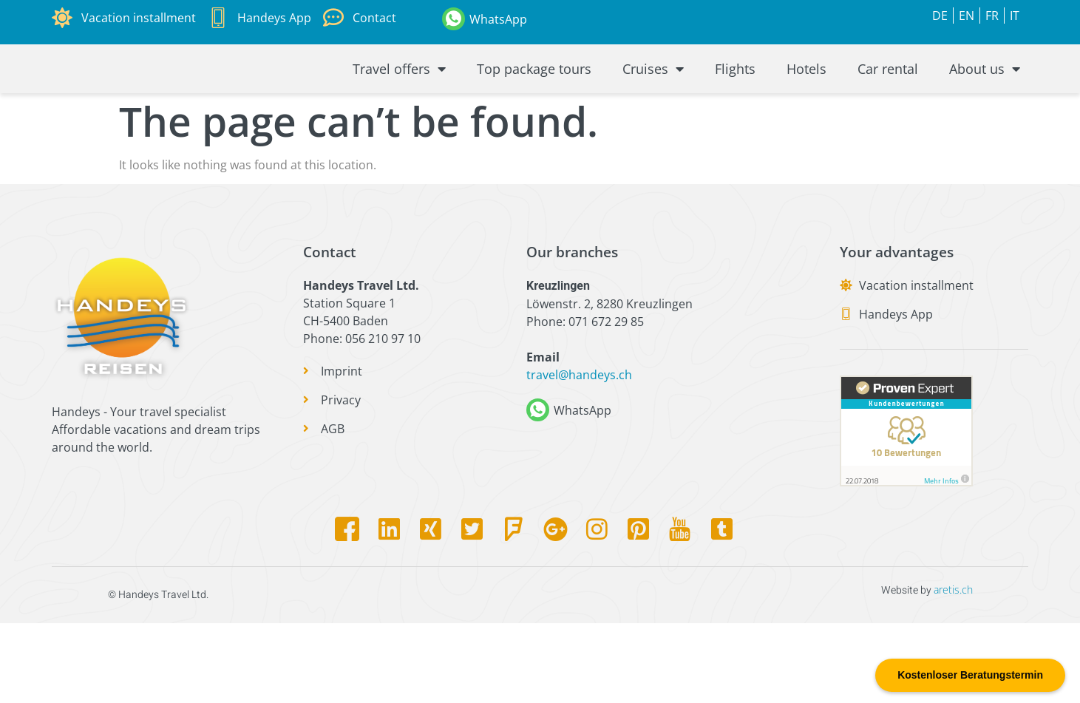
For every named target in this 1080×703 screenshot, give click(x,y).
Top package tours (534, 109)
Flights (735, 109)
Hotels (806, 109)
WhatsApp (498, 19)
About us (984, 109)
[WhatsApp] (453, 18)
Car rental (887, 109)
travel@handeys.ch (579, 454)
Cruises (653, 109)
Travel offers (399, 109)
